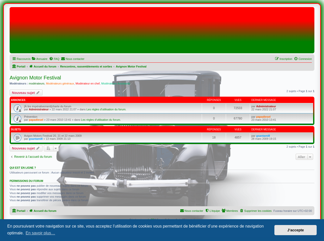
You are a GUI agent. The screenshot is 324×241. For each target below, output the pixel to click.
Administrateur (39, 109)
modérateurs (37, 83)
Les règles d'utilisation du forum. (106, 109)
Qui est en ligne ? (23, 167)
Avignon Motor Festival (35, 77)
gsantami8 (36, 138)
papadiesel (36, 119)
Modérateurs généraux (60, 83)
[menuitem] (39, 59)
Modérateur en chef (88, 83)
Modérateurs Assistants (115, 83)
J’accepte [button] (295, 230)
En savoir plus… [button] (40, 233)
